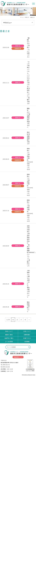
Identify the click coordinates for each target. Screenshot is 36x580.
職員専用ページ (18, 357)
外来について (9, 331)
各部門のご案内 (9, 338)
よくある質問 (9, 341)
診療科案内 (27, 335)
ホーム (21, 17)
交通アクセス (27, 338)
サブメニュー (7, 23)
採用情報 (26, 341)
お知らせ (27, 17)
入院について (27, 331)
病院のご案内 (9, 335)
